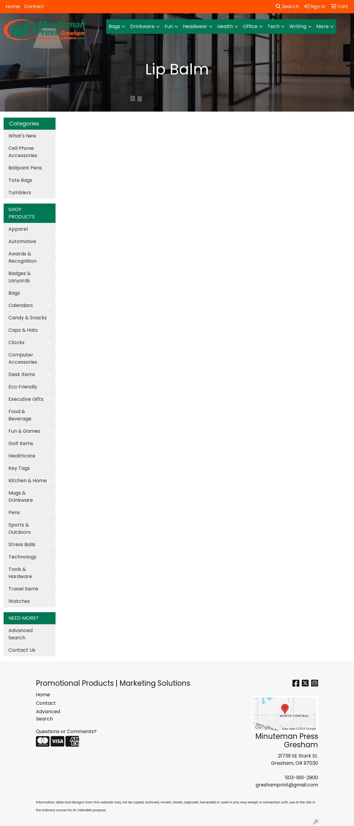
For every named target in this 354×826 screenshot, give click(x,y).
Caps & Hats (23, 330)
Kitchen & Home (27, 480)
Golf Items (20, 443)
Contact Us (21, 650)
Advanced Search (20, 634)
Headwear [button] (195, 26)
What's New (22, 135)
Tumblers (19, 192)
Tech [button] (273, 26)
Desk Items (21, 374)
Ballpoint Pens (25, 167)
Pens (14, 512)
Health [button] (225, 26)
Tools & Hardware (20, 573)
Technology (22, 556)
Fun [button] (168, 26)
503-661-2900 (301, 777)
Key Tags (19, 468)
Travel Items (23, 588)
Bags (14, 293)
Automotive (22, 241)
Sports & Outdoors (19, 528)
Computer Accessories (22, 358)
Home (13, 6)
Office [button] (250, 26)
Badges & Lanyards (19, 277)
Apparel (18, 229)
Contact (34, 6)
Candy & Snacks (27, 317)
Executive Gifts (25, 399)
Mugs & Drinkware (20, 496)
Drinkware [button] (142, 26)
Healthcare (21, 455)
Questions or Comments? (66, 731)
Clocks (16, 342)
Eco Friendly (22, 386)
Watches (19, 601)
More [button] (322, 26)
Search (287, 6)
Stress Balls (21, 544)
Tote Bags (20, 180)
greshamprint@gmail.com (287, 784)
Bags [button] (114, 26)
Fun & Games (24, 431)
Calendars (20, 305)
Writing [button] (297, 26)
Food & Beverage (19, 415)
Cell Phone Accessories (22, 152)
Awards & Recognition (22, 257)
